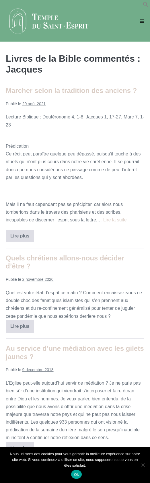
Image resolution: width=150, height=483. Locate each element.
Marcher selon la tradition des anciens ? (71, 90)
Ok (76, 474)
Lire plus (22, 237)
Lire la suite (115, 219)
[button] (146, 5)
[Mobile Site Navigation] (142, 21)
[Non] (143, 465)
